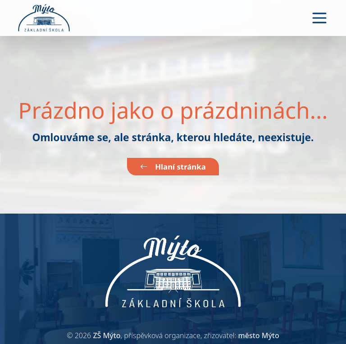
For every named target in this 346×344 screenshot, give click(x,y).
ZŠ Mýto (106, 335)
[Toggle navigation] (319, 18)
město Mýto (258, 335)
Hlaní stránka (172, 166)
